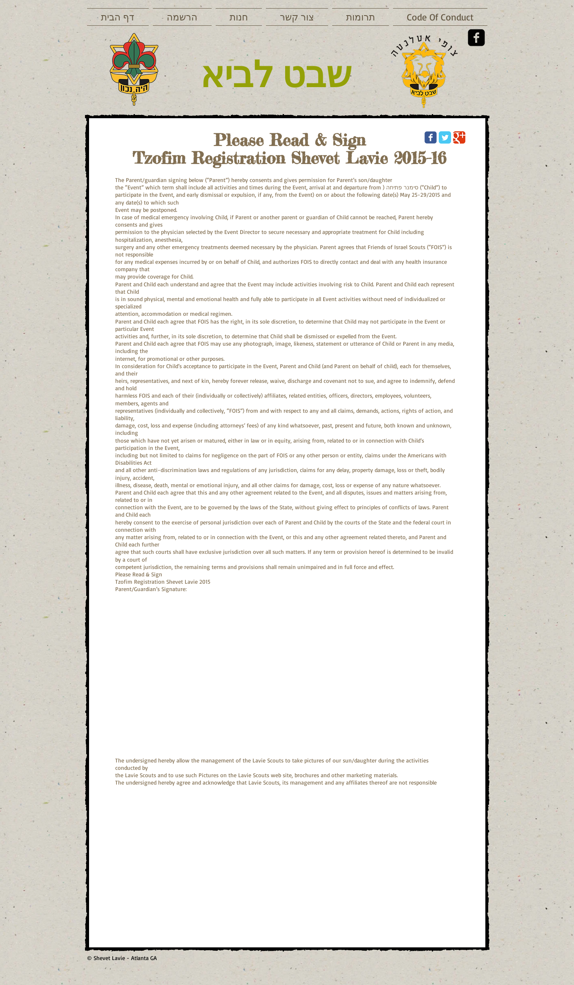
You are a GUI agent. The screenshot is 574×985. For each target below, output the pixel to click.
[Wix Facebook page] (430, 137)
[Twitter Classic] (445, 137)
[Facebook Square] (476, 37)
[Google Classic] (459, 137)
